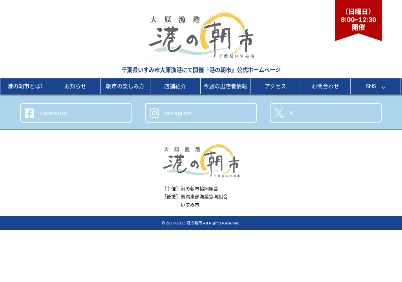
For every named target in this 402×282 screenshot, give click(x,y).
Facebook (46, 113)
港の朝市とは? (25, 86)
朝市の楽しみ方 (125, 86)
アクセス (275, 86)
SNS (371, 86)
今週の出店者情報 (225, 86)
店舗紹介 (175, 86)
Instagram (171, 113)
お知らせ (75, 86)
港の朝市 (194, 223)
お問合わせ (325, 86)
